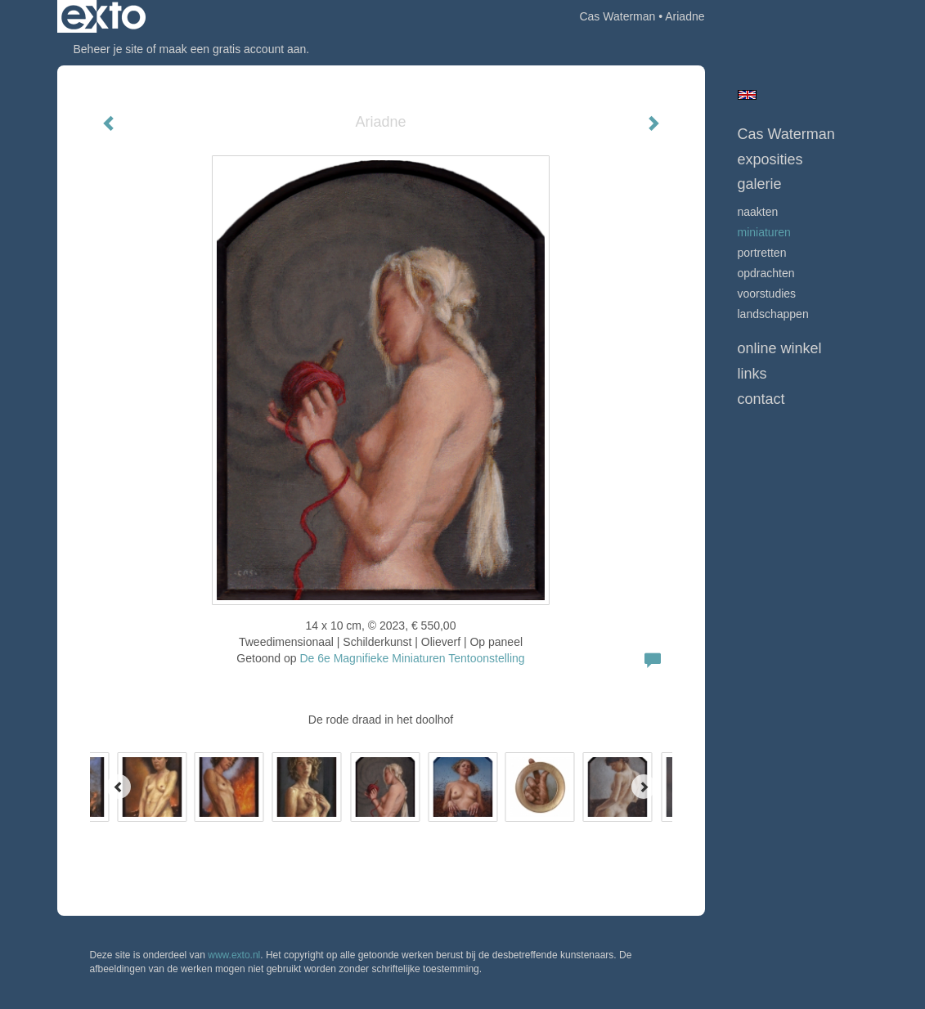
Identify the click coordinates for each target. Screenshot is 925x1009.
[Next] (643, 786)
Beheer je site (109, 49)
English (747, 95)
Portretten (762, 252)
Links (752, 373)
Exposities (770, 159)
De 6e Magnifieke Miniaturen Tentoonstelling (411, 658)
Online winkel (780, 348)
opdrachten (766, 273)
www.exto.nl (234, 955)
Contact (761, 399)
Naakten (758, 211)
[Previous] (118, 786)
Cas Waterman (617, 16)
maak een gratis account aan (233, 49)
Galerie (760, 184)
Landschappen (773, 314)
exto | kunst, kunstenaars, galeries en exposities (103, 16)
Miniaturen (764, 232)
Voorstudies (767, 293)
